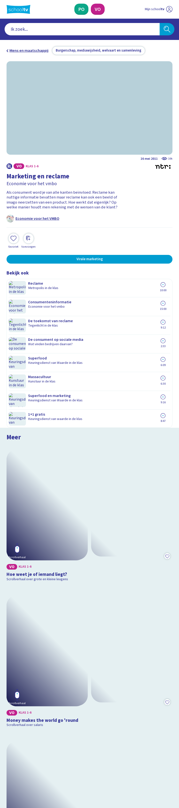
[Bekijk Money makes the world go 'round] (89, 432)
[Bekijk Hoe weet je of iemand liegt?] (89, 333)
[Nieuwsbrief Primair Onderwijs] (63, 724)
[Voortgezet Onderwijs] (97, 9)
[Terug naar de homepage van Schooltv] (19, 9)
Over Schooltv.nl (24, 679)
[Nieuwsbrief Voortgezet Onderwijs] (116, 724)
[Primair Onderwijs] (81, 9)
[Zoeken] (167, 29)
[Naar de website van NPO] (169, 9)
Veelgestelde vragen (28, 672)
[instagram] (19, 764)
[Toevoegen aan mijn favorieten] (13, 240)
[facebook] (9, 764)
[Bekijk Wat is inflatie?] (89, 531)
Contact (15, 666)
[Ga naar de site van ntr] (154, 777)
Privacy (14, 686)
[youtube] (41, 764)
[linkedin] (30, 764)
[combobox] (82, 29)
